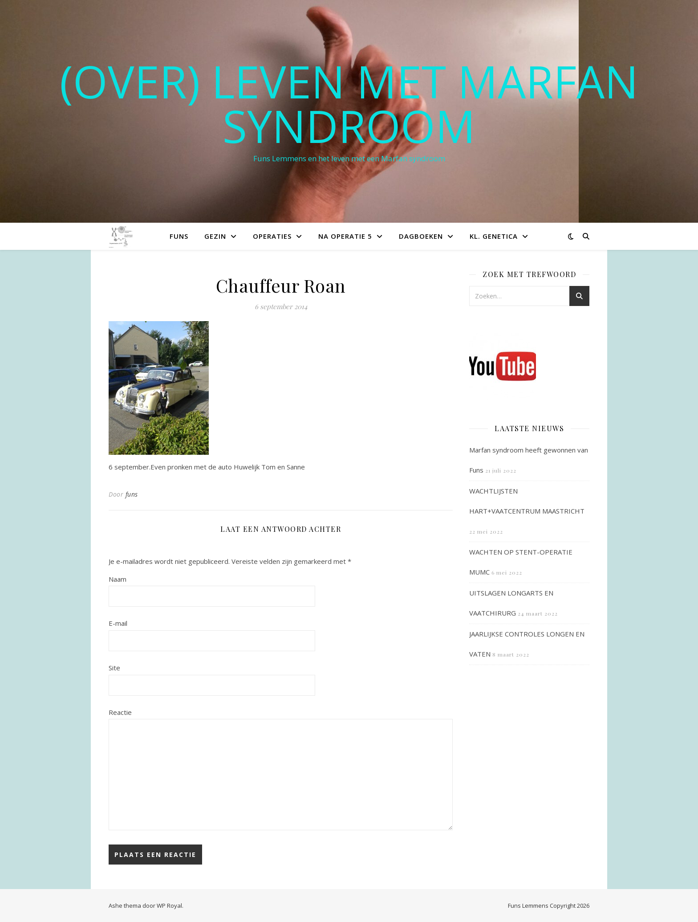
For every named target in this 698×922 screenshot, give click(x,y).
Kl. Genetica (494, 236)
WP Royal (169, 906)
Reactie (120, 712)
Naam (117, 579)
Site (114, 667)
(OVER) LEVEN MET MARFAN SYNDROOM (349, 103)
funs (132, 494)
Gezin (215, 236)
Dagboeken (421, 236)
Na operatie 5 (345, 236)
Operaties (272, 236)
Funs (179, 236)
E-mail (118, 623)
